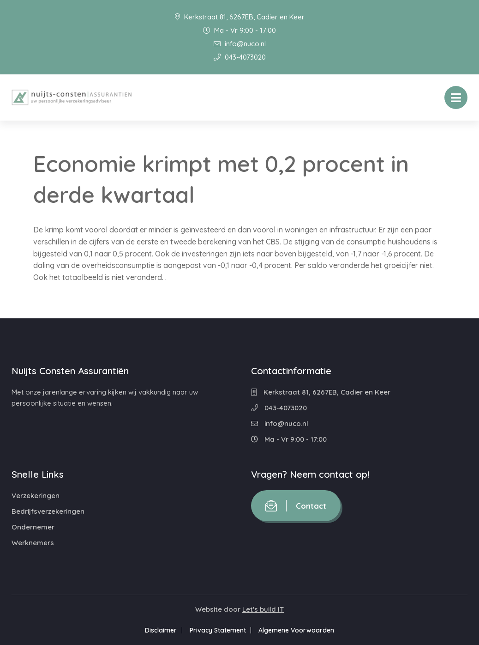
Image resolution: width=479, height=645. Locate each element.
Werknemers (33, 542)
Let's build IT (263, 609)
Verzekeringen (36, 495)
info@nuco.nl (240, 43)
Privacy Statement (218, 630)
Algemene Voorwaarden (299, 630)
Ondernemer (33, 527)
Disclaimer (158, 630)
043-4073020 (240, 57)
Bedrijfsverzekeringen (48, 511)
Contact (295, 505)
